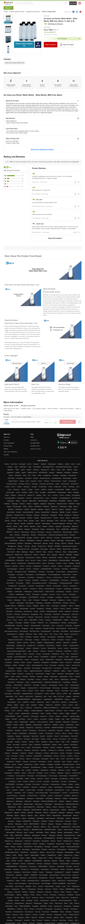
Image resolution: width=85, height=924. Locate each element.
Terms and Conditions (10, 452)
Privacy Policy (8, 446)
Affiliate (6, 449)
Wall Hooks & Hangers (67, 408)
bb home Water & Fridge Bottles (21, 417)
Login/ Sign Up (73, 3)
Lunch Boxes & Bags (40, 408)
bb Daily (6, 455)
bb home (46, 15)
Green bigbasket (9, 443)
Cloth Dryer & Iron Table (12, 408)
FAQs (32, 437)
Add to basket (50, 45)
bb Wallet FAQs (35, 443)
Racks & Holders (53, 408)
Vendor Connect (35, 449)
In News (6, 440)
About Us (7, 437)
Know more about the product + (42, 149)
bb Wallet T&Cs (35, 446)
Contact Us (33, 440)
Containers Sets (26, 408)
